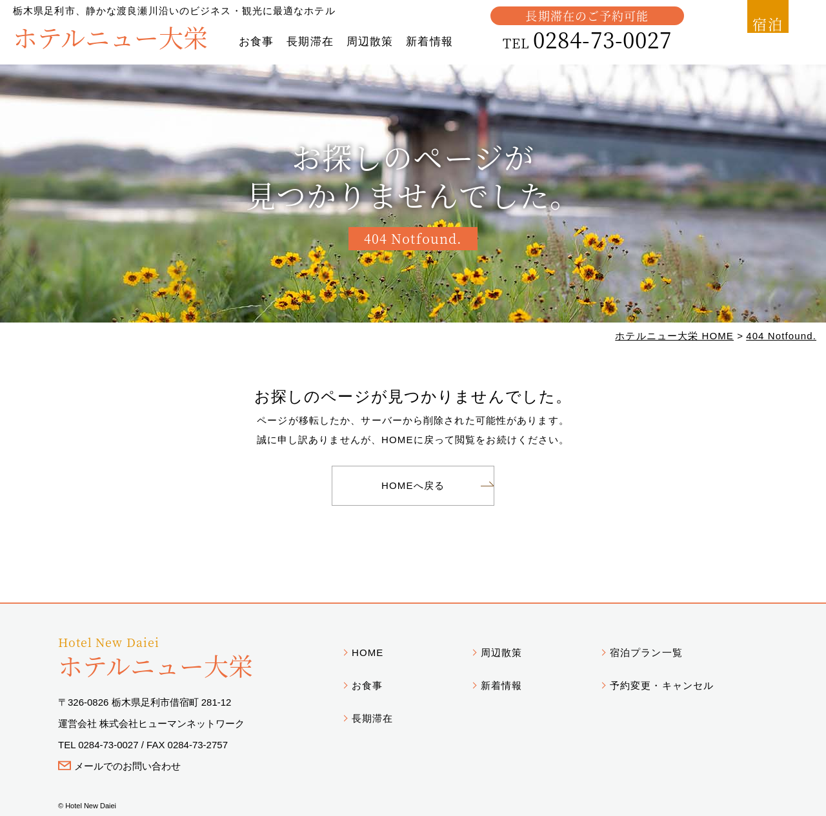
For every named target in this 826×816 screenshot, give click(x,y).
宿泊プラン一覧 (646, 652)
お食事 (256, 41)
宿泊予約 (761, 31)
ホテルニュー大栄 (110, 36)
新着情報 (429, 41)
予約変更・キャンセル (662, 685)
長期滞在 (310, 41)
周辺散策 (370, 41)
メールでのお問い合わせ (127, 766)
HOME (367, 652)
